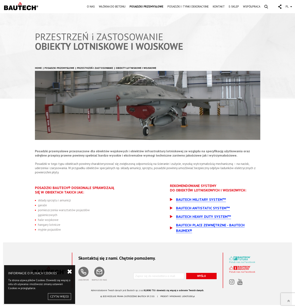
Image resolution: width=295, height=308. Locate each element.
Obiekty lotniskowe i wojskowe (136, 67)
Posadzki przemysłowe (59, 67)
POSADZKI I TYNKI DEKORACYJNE (188, 6)
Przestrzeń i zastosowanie (95, 67)
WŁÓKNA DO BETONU (112, 6)
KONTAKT (219, 6)
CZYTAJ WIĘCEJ (59, 296)
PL (289, 6)
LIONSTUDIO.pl (188, 296)
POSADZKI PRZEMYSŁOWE (146, 6)
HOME (38, 67)
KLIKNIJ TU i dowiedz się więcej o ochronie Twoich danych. (174, 290)
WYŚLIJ (201, 276)
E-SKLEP (234, 6)
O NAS (91, 6)
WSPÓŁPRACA (251, 6)
